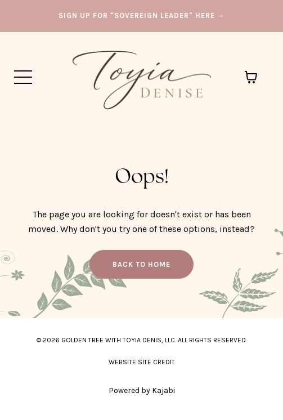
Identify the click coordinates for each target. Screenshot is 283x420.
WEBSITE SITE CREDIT (142, 362)
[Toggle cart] (251, 77)
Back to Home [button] (141, 264)
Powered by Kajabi (142, 390)
